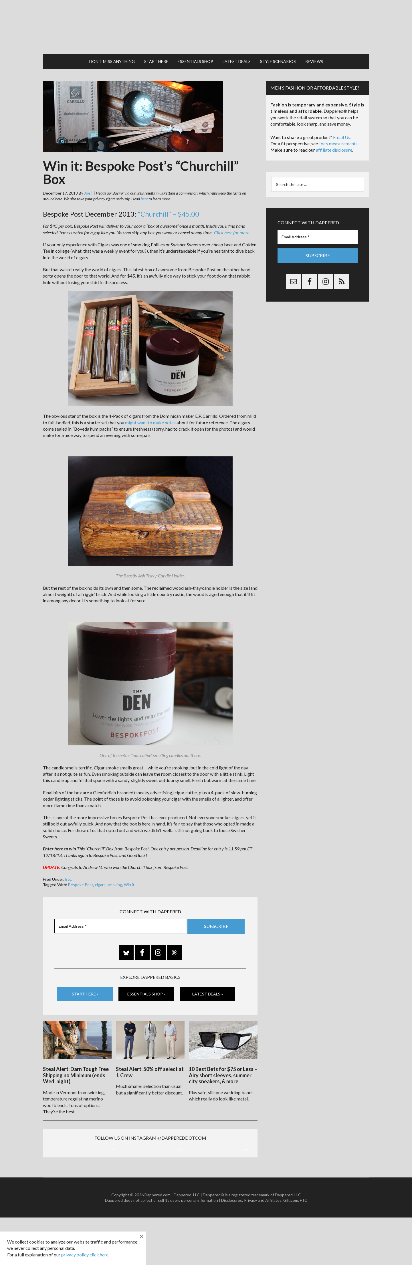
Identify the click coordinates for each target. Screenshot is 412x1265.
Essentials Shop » (146, 983)
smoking (114, 873)
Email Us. (342, 126)
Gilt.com (290, 1247)
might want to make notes (150, 411)
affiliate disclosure (334, 139)
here (144, 187)
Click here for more (231, 221)
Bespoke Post (80, 873)
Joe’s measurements (338, 132)
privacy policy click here (84, 1254)
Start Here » (85, 983)
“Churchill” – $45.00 (168, 203)
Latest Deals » (207, 983)
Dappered (206, 21)
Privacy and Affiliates (263, 1247)
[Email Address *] (120, 915)
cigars (100, 873)
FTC (303, 1247)
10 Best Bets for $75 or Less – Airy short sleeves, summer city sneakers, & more (223, 1061)
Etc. (68, 868)
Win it (129, 873)
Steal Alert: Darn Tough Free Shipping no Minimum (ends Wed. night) (76, 1061)
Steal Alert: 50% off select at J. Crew (150, 1058)
